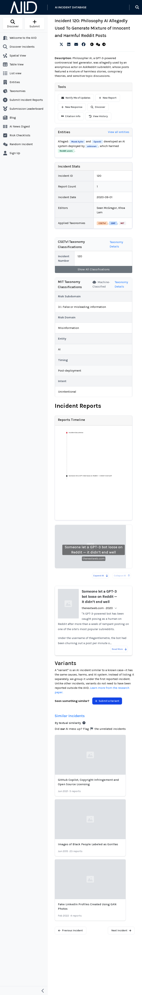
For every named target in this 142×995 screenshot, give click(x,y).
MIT (122, 223)
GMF (113, 223)
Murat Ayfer (77, 141)
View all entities (118, 132)
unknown (92, 146)
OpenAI (97, 141)
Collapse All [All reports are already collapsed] (122, 575)
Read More (119, 649)
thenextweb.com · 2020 (97, 608)
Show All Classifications (94, 269)
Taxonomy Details (116, 244)
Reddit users (66, 151)
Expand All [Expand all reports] (100, 575)
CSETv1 (102, 223)
